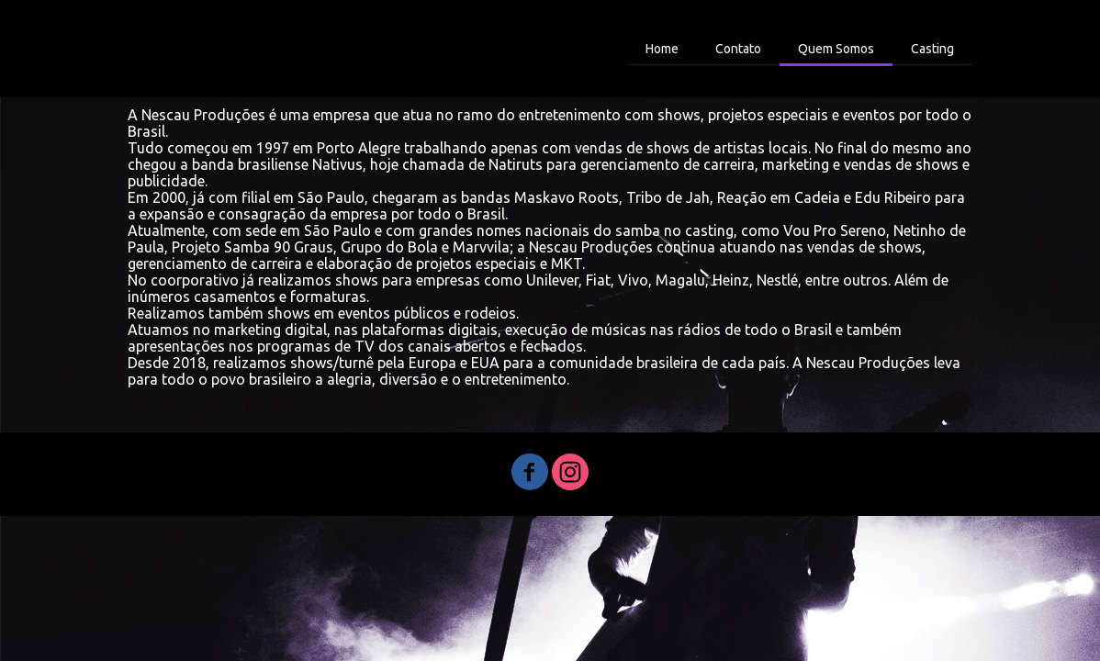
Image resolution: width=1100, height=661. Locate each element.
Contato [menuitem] (738, 48)
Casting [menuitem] (932, 48)
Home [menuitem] (662, 48)
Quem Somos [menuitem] (836, 48)
